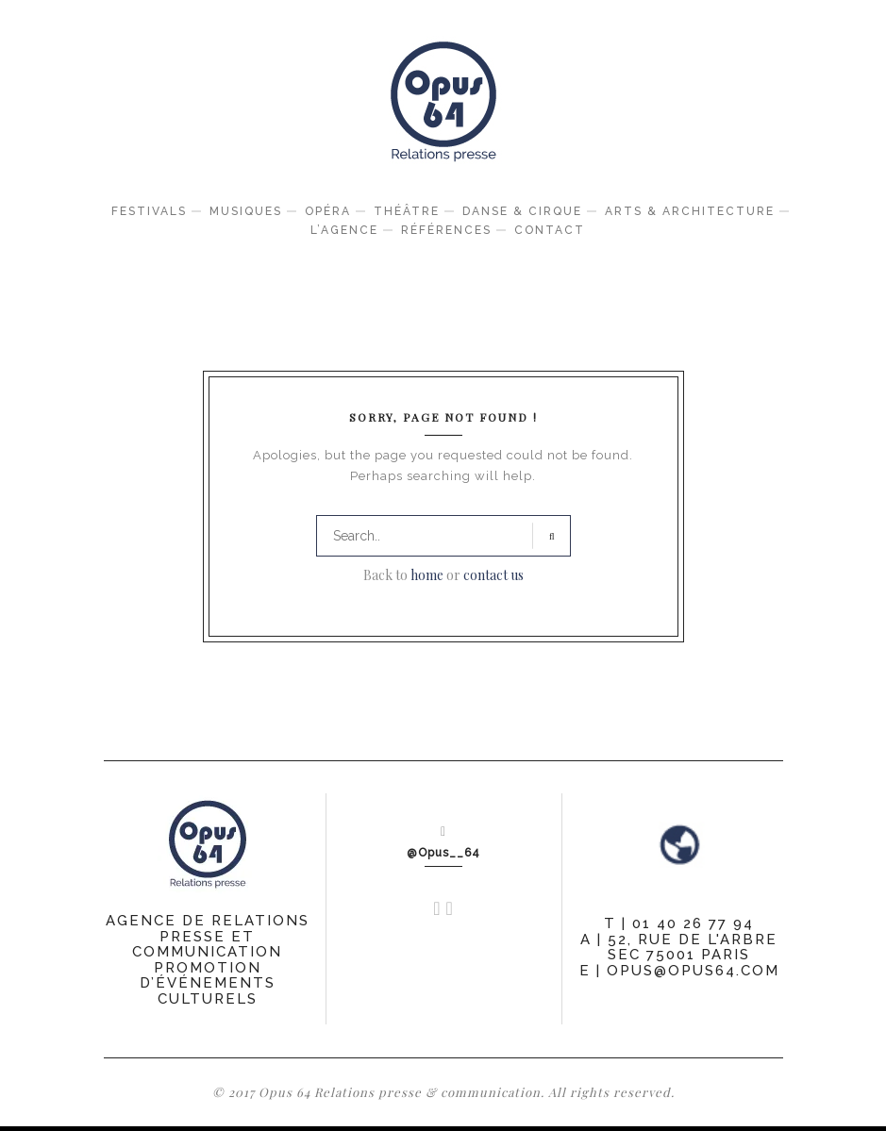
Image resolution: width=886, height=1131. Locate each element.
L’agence (344, 230)
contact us (493, 575)
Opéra (328, 211)
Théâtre (407, 211)
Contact (549, 230)
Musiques (245, 211)
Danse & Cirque (522, 211)
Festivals (149, 211)
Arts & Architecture (690, 211)
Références (446, 230)
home (426, 575)
